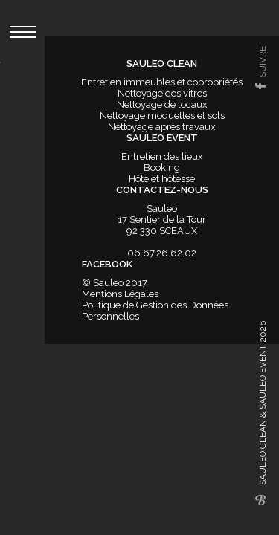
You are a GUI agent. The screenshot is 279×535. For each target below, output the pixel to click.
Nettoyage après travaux (162, 126)
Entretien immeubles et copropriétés (162, 82)
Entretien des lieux (162, 156)
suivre (262, 61)
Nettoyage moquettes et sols (162, 115)
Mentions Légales (120, 293)
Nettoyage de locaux (162, 104)
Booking (162, 167)
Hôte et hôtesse (162, 178)
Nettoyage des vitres (162, 93)
